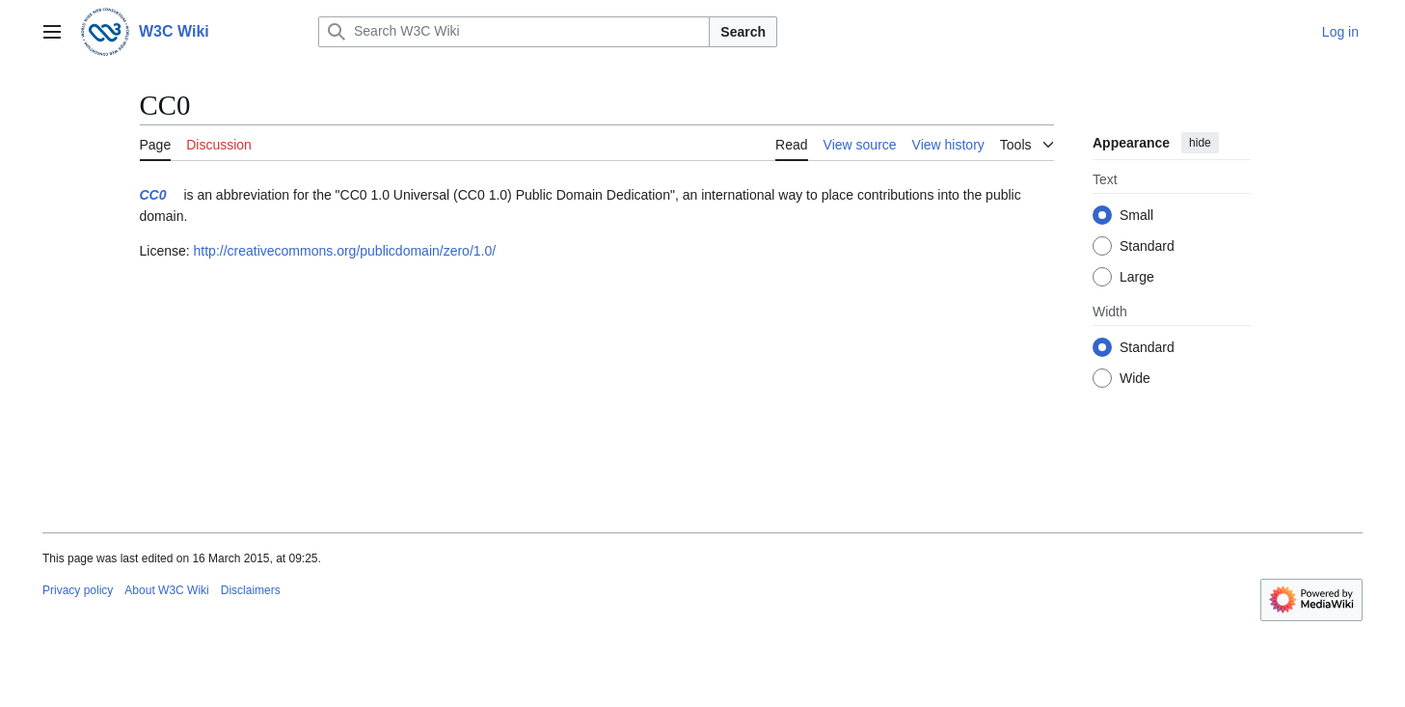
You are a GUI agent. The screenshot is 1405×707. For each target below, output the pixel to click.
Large (1137, 277)
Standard (1147, 246)
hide (1200, 143)
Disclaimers (251, 590)
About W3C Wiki (166, 590)
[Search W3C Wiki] (514, 31)
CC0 (153, 195)
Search (743, 32)
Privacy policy (77, 590)
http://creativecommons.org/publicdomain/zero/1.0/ (345, 250)
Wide (1135, 378)
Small (1136, 215)
